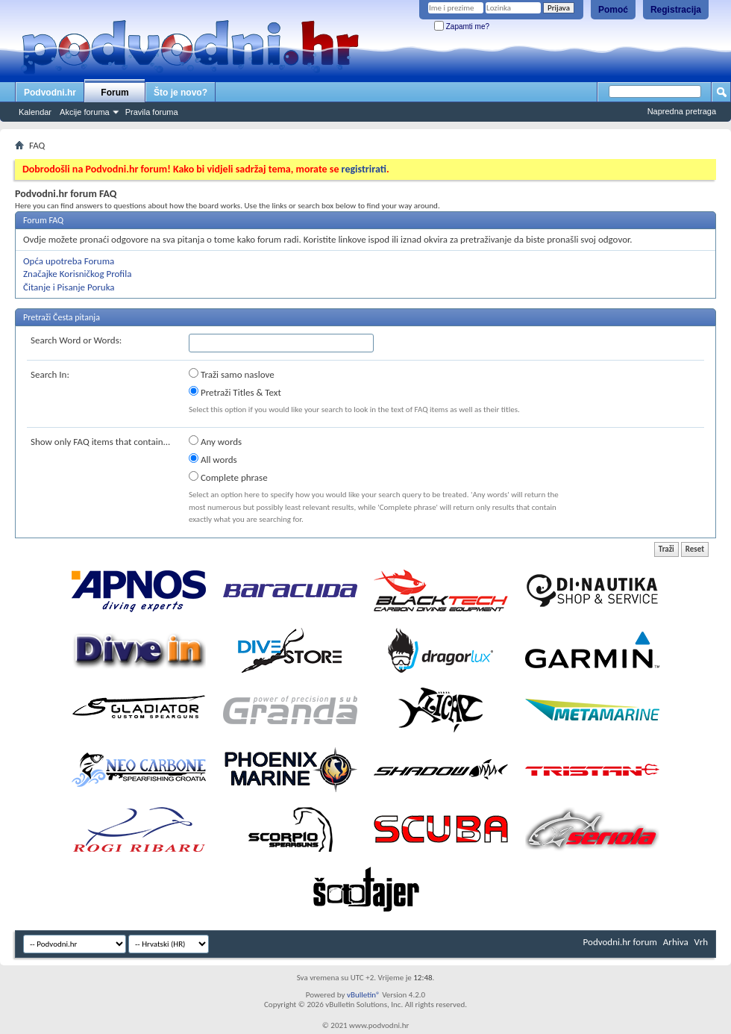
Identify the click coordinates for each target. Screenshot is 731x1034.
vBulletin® (363, 995)
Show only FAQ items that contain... (100, 441)
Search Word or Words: (76, 340)
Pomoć (613, 9)
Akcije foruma (85, 112)
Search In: (50, 374)
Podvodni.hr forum (620, 941)
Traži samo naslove (231, 374)
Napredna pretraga (681, 111)
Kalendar (35, 112)
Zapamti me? (461, 26)
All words (213, 459)
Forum (114, 92)
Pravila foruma (151, 112)
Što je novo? (180, 92)
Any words (215, 441)
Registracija (675, 9)
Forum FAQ (43, 220)
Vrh (701, 941)
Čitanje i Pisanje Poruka (69, 287)
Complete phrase (228, 477)
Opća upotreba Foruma (68, 261)
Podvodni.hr (50, 92)
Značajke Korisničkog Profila (77, 273)
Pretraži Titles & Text (235, 392)
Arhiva (675, 941)
